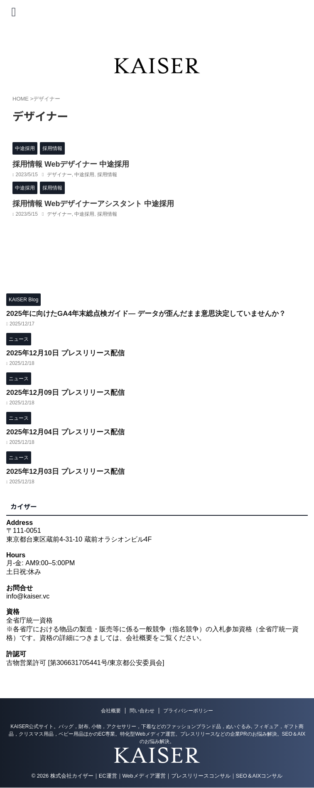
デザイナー (59, 174)
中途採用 (84, 174)
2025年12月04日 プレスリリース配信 (68, 431)
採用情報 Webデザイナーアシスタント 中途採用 (84, 203)
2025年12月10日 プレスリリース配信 (68, 352)
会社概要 (111, 711)
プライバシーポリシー (188, 711)
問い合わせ (142, 711)
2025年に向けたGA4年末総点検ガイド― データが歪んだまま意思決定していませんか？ (154, 312)
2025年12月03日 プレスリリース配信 (68, 470)
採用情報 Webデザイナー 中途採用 (64, 163)
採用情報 (107, 174)
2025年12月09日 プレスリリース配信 (68, 391)
